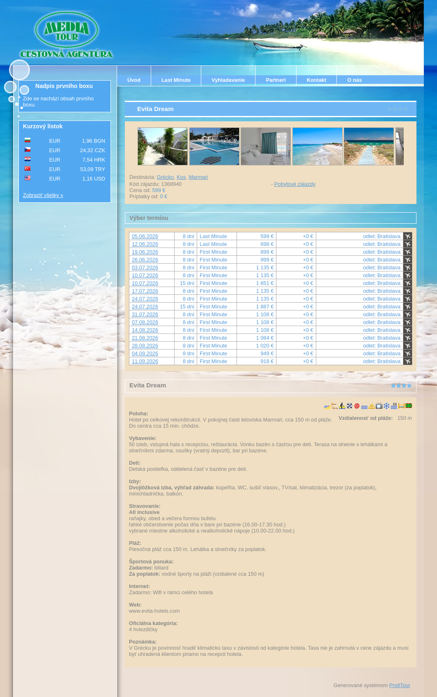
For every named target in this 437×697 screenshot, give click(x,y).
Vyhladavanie (228, 80)
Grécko (165, 177)
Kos (181, 177)
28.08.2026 (145, 346)
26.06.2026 (145, 260)
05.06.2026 (145, 236)
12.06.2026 (145, 244)
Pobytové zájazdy (294, 184)
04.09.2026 (145, 353)
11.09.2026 (145, 361)
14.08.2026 (145, 330)
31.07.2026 (145, 314)
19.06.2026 (145, 252)
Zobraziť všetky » (43, 195)
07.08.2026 (145, 322)
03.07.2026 (145, 267)
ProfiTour (399, 685)
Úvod (133, 80)
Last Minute (176, 80)
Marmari (198, 177)
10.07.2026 (145, 275)
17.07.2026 (145, 291)
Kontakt (317, 80)
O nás (354, 80)
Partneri (275, 80)
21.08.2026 (145, 338)
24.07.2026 (145, 299)
